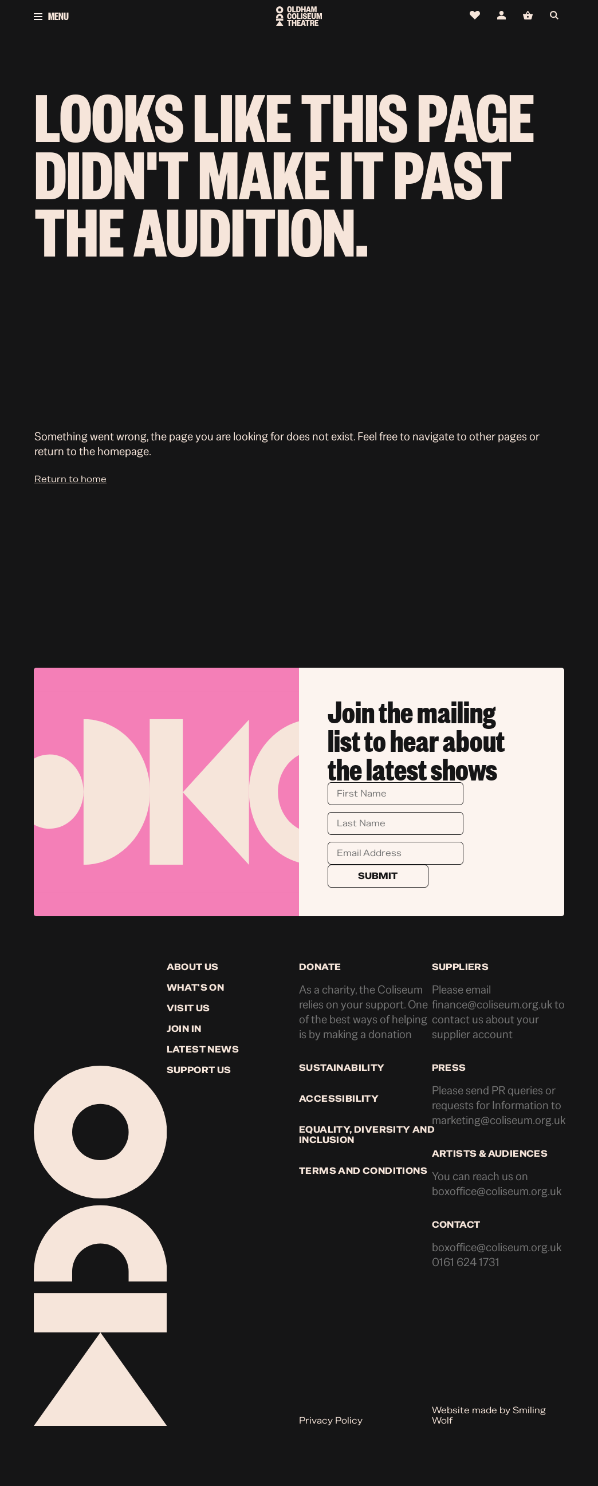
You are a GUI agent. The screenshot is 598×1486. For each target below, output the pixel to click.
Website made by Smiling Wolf (489, 1415)
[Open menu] (122, 16)
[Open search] (557, 15)
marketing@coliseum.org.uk (498, 1120)
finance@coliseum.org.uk (492, 1005)
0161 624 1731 (465, 1262)
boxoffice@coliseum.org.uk (496, 1191)
